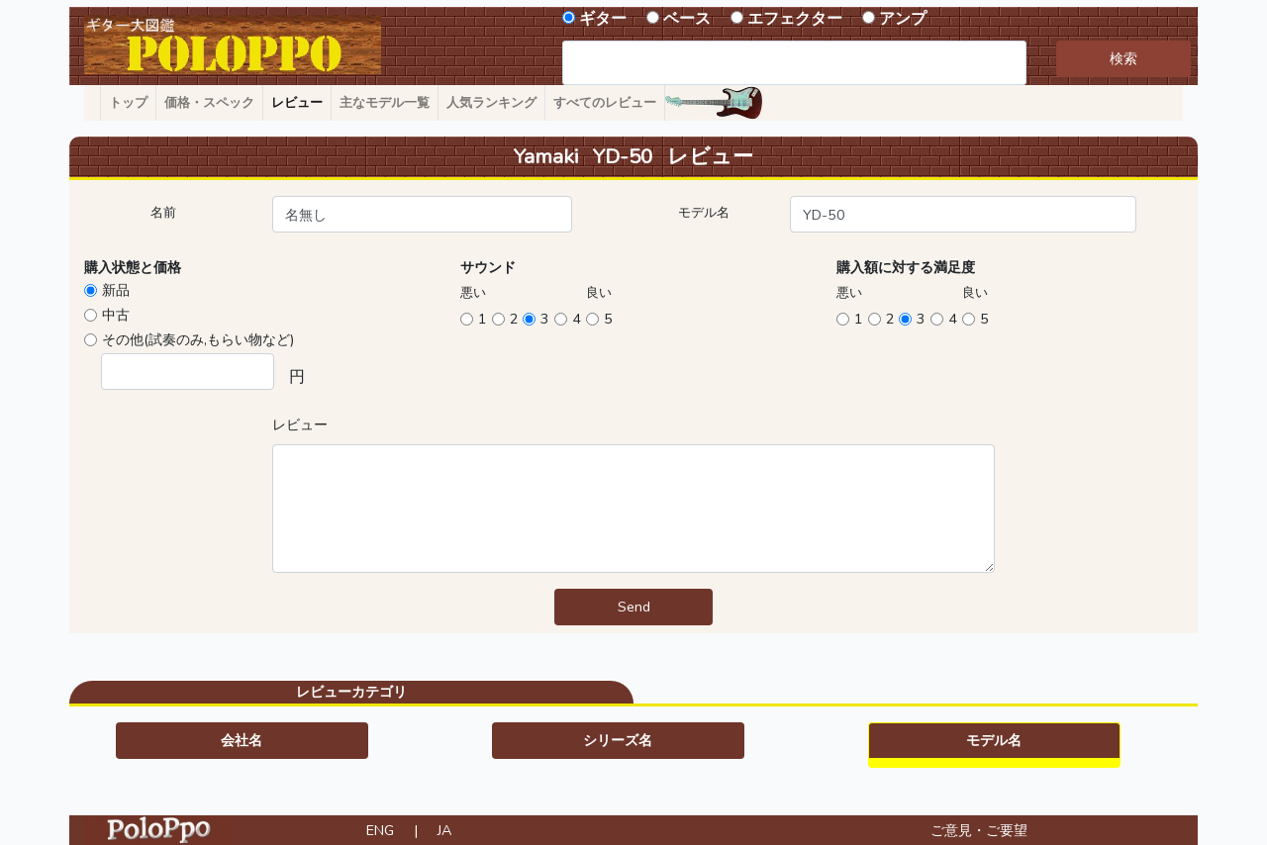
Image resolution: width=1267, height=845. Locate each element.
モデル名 (704, 213)
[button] (242, 740)
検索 (1123, 58)
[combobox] (794, 63)
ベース (687, 19)
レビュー (300, 424)
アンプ (902, 19)
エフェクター (794, 19)
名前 (163, 213)
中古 (116, 315)
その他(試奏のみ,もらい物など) (198, 339)
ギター (603, 19)
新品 (116, 290)
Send (634, 606)
